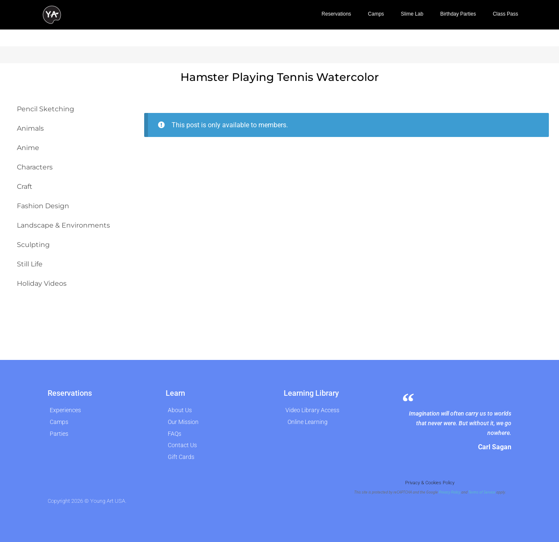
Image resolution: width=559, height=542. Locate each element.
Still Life (30, 264)
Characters (35, 167)
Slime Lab (412, 14)
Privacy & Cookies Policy (429, 483)
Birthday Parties (458, 14)
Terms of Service (481, 492)
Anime (28, 148)
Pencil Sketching (45, 109)
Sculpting (33, 245)
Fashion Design (43, 206)
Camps (376, 14)
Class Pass (505, 14)
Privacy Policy (449, 492)
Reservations (336, 14)
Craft (24, 186)
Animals (30, 128)
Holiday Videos (42, 283)
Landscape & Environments (63, 225)
